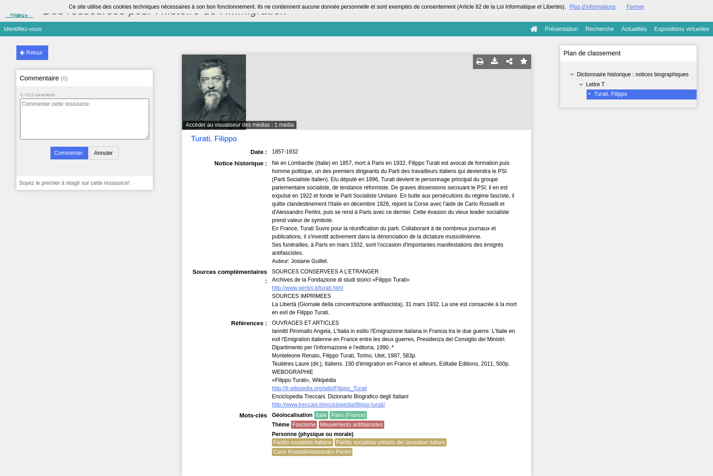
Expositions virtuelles (681, 28)
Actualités (634, 28)
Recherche (599, 28)
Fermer (635, 7)
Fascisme (304, 424)
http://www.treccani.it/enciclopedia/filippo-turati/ (328, 405)
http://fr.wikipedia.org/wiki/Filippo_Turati (319, 388)
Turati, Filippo (610, 94)
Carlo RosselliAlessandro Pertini (312, 452)
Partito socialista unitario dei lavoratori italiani (390, 442)
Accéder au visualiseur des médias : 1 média (240, 125)
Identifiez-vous (23, 28)
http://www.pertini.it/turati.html (307, 288)
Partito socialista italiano (302, 442)
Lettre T (595, 84)
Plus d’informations (593, 7)
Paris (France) (348, 415)
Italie (321, 415)
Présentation (561, 28)
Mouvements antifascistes (351, 424)
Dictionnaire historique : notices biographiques (632, 74)
